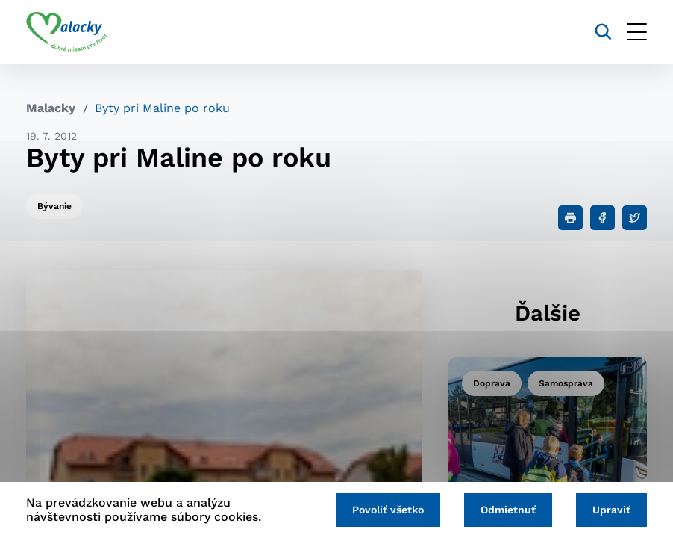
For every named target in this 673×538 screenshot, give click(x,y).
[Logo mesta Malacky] (66, 32)
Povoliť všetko (388, 510)
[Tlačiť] (570, 217)
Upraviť (611, 510)
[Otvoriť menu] (637, 31)
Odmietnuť (508, 510)
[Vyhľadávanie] (603, 31)
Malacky (50, 108)
